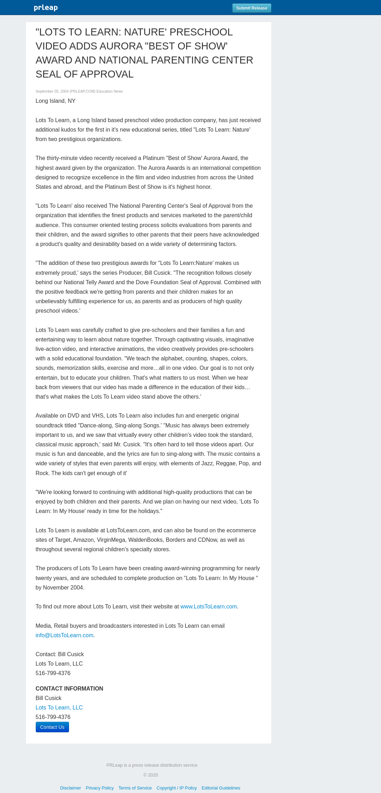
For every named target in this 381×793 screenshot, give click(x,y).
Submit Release (251, 8)
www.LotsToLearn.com (209, 606)
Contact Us (52, 727)
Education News (109, 91)
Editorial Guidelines (221, 788)
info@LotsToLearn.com (65, 635)
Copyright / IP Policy (177, 788)
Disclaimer (70, 788)
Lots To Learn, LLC (59, 708)
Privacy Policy (100, 788)
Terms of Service (135, 788)
